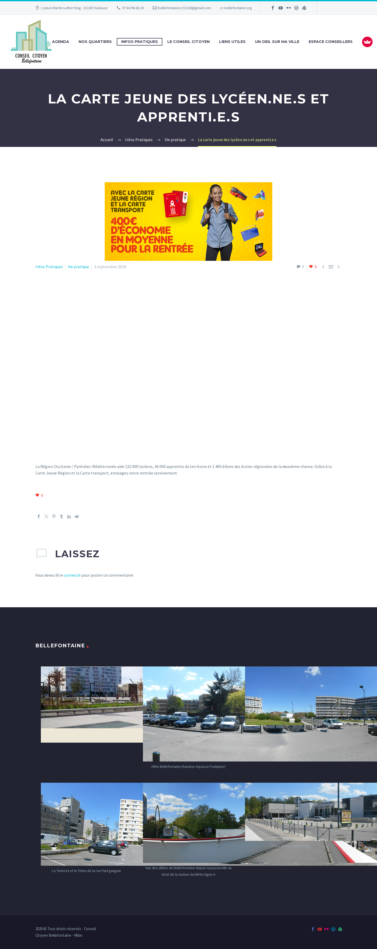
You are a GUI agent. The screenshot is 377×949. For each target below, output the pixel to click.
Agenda (60, 41)
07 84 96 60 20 (133, 7)
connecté (72, 575)
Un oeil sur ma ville (277, 41)
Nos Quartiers (95, 41)
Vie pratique (78, 266)
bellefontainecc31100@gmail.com (184, 7)
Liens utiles (232, 41)
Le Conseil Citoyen (188, 41)
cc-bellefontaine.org (236, 7)
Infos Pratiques (139, 41)
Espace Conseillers (331, 41)
